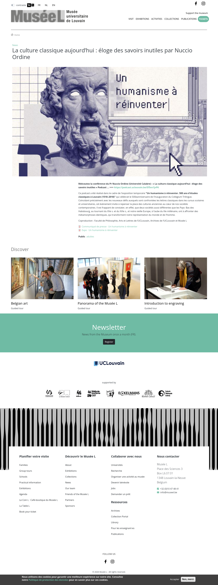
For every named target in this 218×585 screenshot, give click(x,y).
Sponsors (70, 505)
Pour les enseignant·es (122, 528)
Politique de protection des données (48, 579)
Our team (70, 488)
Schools (23, 476)
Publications (189, 18)
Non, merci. (188, 579)
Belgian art (19, 303)
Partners (69, 500)
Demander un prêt (120, 494)
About (68, 465)
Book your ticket (27, 511)
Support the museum (197, 13)
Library (114, 522)
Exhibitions (142, 18)
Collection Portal (119, 516)
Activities (156, 18)
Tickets (203, 19)
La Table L (24, 505)
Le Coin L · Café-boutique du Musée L (38, 500)
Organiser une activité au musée (128, 476)
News (15, 45)
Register (109, 341)
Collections (70, 476)
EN (53, 5)
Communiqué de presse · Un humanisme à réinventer (109, 226)
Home (17, 35)
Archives (115, 510)
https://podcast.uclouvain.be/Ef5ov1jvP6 (136, 187)
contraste (21, 5)
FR (39, 5)
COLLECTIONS (171, 18)
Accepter (174, 579)
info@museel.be (168, 492)
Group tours (25, 470)
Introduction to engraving (164, 303)
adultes (90, 236)
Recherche (116, 470)
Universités (117, 465)
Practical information (30, 482)
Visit (130, 18)
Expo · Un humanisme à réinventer (100, 230)
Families (23, 465)
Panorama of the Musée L (98, 303)
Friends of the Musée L (77, 494)
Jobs (113, 488)
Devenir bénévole (120, 482)
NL (46, 5)
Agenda (23, 494)
